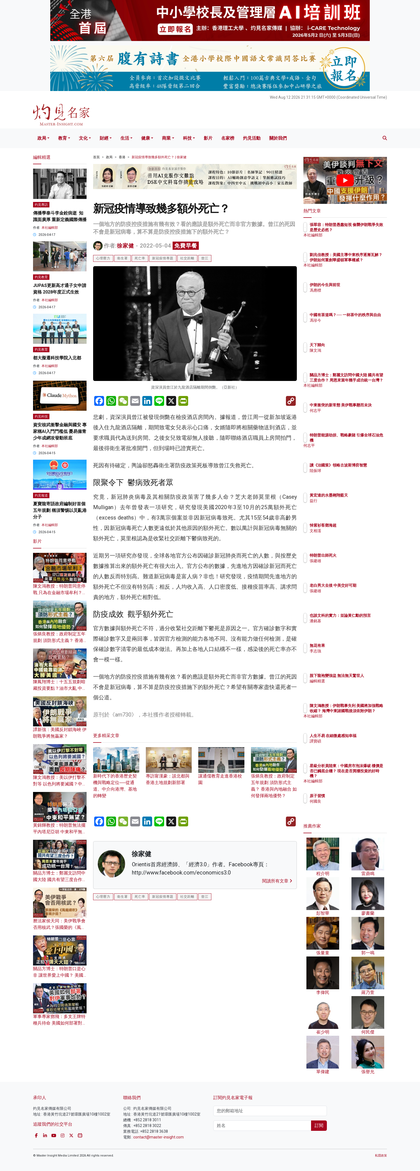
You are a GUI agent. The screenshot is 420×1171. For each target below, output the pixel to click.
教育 (62, 138)
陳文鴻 (347, 350)
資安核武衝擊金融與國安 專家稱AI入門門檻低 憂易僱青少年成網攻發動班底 (60, 431)
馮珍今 (347, 325)
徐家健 (125, 245)
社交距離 (187, 258)
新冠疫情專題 (162, 258)
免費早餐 (185, 245)
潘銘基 (347, 626)
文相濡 (347, 531)
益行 (345, 500)
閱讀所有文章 (277, 881)
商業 (166, 138)
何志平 (347, 415)
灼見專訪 (41, 205)
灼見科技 (41, 416)
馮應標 (347, 290)
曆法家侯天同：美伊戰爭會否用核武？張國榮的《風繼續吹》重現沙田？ (59, 927)
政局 (41, 138)
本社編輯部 (50, 228)
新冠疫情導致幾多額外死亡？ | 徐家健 (159, 157)
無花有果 (349, 645)
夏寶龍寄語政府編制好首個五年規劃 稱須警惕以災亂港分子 (60, 510)
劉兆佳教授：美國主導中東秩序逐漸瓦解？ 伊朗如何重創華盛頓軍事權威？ (363, 260)
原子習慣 (349, 796)
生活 (124, 138)
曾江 (204, 258)
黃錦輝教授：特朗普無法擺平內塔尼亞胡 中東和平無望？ (59, 832)
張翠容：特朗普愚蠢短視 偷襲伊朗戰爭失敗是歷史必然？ (363, 229)
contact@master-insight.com (158, 1137)
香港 (122, 157)
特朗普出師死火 (355, 555)
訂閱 (319, 1125)
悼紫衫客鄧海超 (355, 525)
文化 (83, 138)
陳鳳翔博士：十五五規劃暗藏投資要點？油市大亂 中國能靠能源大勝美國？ (60, 688)
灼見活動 (252, 138)
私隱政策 (381, 1155)
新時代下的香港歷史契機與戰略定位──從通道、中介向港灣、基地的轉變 (116, 777)
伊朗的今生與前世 (357, 285)
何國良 (347, 801)
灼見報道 (41, 495)
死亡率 (140, 258)
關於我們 (278, 138)
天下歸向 (349, 345)
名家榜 (227, 138)
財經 (104, 138)
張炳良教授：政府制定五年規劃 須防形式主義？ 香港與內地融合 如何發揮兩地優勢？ (274, 777)
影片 (208, 138)
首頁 (96, 157)
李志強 (347, 651)
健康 (145, 138)
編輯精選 (349, 686)
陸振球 (347, 475)
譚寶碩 (347, 746)
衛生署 (122, 258)
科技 (187, 138)
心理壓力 (103, 258)
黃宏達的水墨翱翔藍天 (361, 495)
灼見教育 (41, 277)
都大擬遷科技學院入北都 (57, 357)
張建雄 (347, 561)
